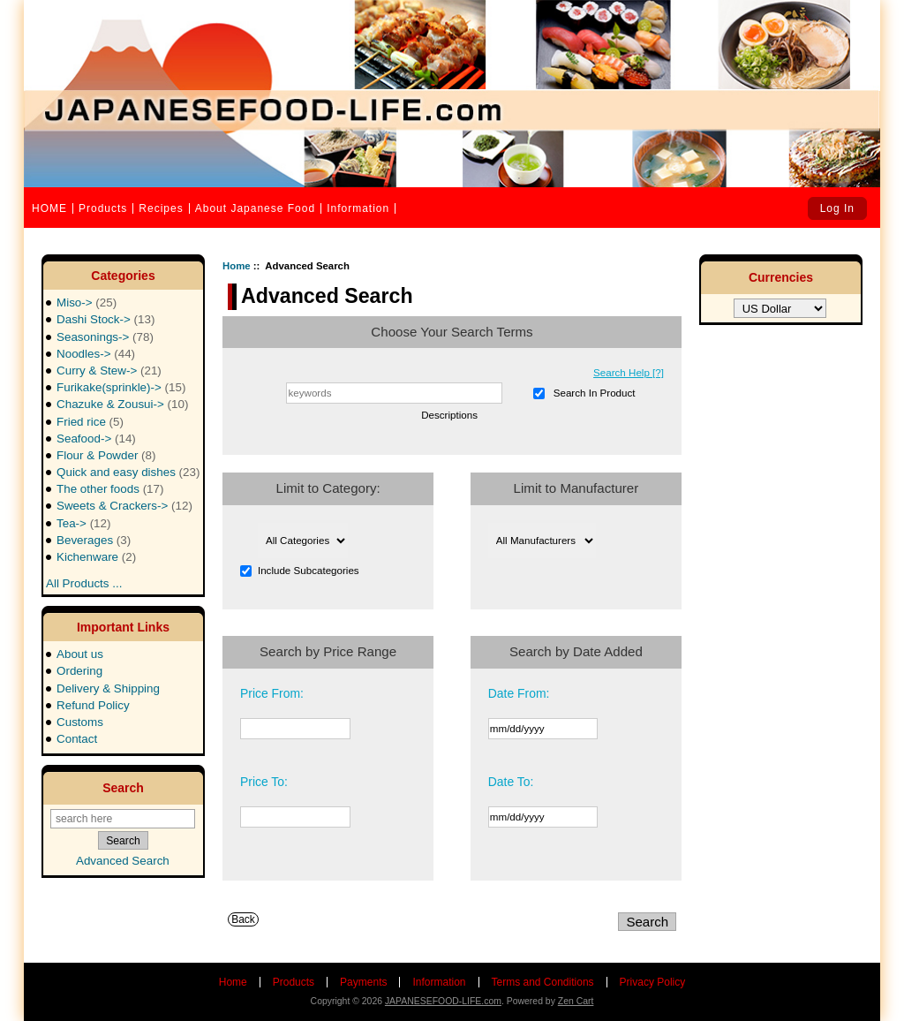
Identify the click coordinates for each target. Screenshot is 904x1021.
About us (79, 654)
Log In (837, 208)
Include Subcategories (308, 570)
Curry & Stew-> (109, 370)
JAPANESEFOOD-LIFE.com (443, 1001)
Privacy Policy (653, 982)
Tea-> (83, 523)
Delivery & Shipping (108, 688)
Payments (363, 982)
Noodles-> (95, 353)
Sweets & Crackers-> (124, 505)
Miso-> (86, 302)
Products (103, 208)
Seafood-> (96, 438)
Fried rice (90, 421)
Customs (79, 722)
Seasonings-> (105, 337)
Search (123, 788)
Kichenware (96, 556)
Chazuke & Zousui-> (122, 404)
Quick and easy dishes (128, 472)
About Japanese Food (255, 208)
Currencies (781, 277)
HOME (49, 208)
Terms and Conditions (543, 982)
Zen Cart (576, 1001)
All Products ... (84, 578)
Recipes (161, 208)
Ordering (79, 670)
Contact (76, 738)
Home (236, 266)
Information (358, 208)
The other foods (109, 488)
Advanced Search (123, 860)
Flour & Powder (106, 455)
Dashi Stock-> (105, 319)
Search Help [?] (628, 372)
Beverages (93, 540)
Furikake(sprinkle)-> (120, 387)
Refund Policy (93, 705)
